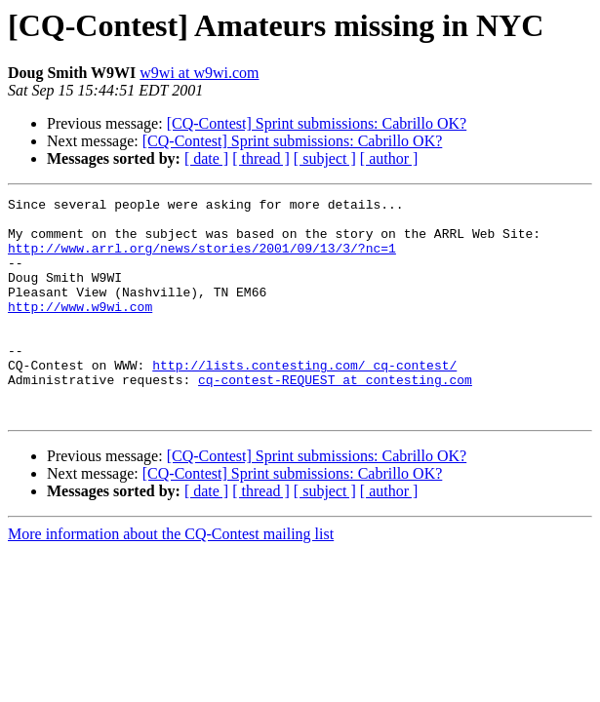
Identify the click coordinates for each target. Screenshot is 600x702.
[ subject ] (325, 158)
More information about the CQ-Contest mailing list (171, 577)
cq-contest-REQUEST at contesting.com (335, 417)
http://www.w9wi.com (80, 329)
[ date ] (206, 158)
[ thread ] (261, 158)
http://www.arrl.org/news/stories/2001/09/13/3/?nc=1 (202, 259)
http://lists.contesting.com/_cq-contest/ (304, 400)
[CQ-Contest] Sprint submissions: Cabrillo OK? (317, 123)
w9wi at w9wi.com (199, 72)
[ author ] (389, 158)
